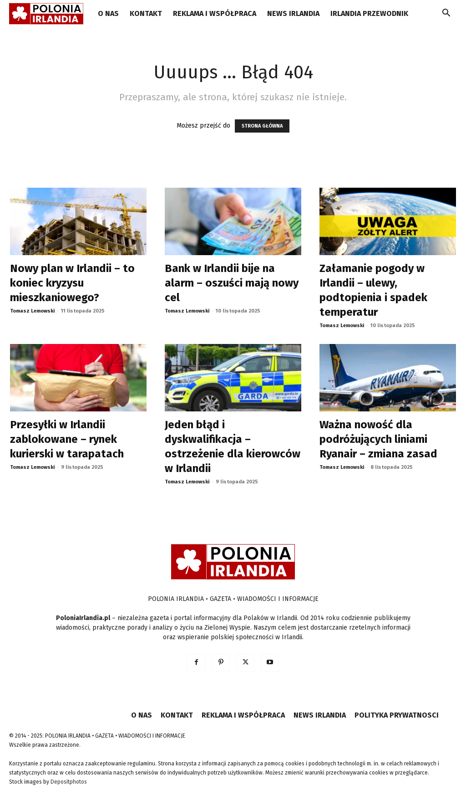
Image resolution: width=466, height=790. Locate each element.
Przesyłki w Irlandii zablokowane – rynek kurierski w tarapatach (67, 439)
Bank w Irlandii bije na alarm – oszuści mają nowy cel (232, 283)
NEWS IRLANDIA (293, 13)
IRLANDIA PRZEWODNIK (369, 13)
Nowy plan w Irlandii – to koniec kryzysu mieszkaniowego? (72, 283)
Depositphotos (69, 782)
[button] (446, 14)
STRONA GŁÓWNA (262, 126)
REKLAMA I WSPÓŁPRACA (214, 13)
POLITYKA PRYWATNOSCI (397, 715)
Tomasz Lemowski (32, 311)
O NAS (108, 13)
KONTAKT (146, 13)
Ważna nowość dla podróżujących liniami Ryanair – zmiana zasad (378, 439)
